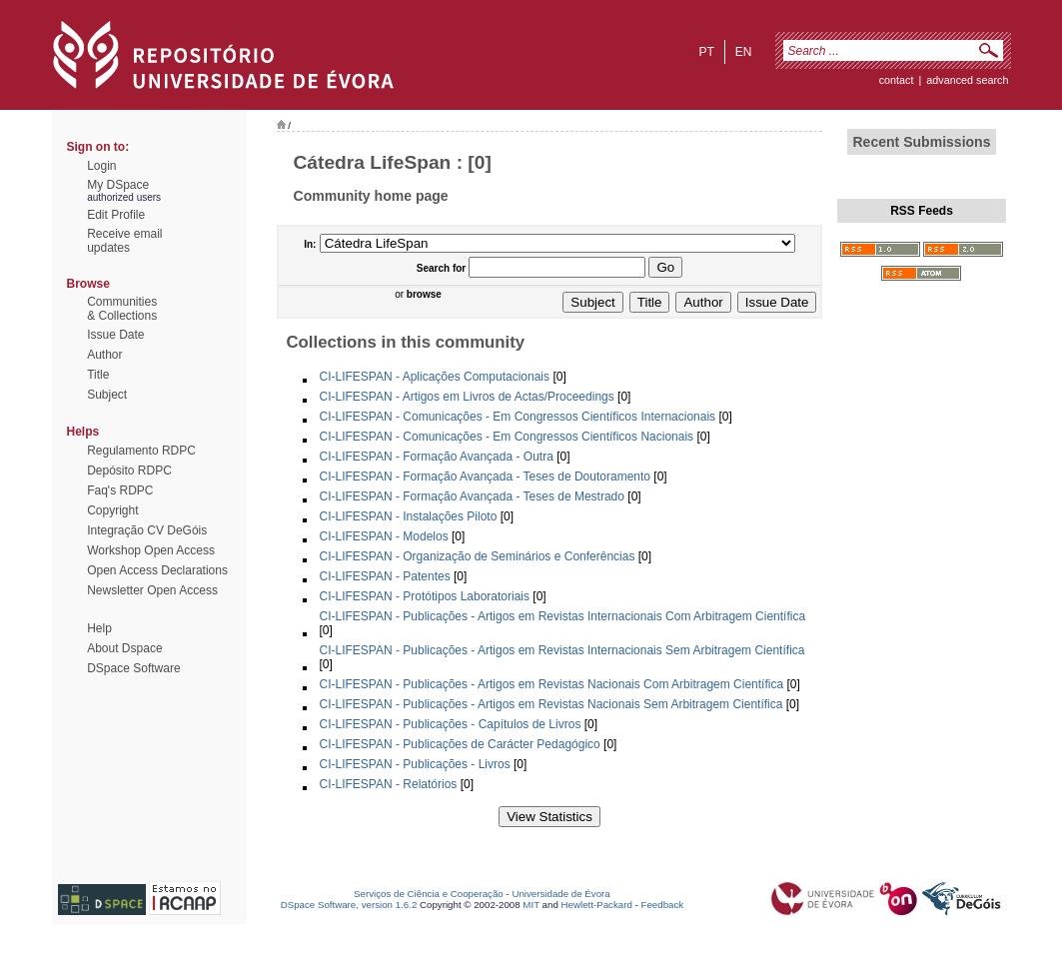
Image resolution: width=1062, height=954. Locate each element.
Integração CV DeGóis (147, 530)
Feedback (661, 904)
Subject (107, 395)
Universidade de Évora (560, 893)
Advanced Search (967, 80)
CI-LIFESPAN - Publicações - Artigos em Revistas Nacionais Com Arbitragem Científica (552, 684)
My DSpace (118, 185)
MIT (531, 904)
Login (101, 166)
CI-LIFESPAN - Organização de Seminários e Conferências (477, 556)
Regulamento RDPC (141, 451)
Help (99, 628)
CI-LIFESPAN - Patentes (385, 576)
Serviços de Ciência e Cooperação (429, 893)
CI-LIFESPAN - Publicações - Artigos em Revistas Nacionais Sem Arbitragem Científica (551, 704)
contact (896, 80)
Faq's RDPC (120, 490)
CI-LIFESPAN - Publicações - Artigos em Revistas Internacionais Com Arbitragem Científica (563, 616)
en (743, 52)
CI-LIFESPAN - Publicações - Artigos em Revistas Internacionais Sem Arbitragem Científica (562, 650)
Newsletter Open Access (152, 590)
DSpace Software (133, 668)
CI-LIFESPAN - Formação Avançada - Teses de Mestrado (472, 496)
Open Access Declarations (157, 570)
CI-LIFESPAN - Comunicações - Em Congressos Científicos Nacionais (507, 437)
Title (98, 375)
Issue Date (115, 335)
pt (705, 52)
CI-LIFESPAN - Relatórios (389, 784)
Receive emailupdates (124, 241)
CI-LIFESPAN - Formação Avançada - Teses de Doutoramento (485, 476)
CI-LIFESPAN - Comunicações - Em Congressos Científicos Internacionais (518, 417)
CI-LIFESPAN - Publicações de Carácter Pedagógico (460, 744)
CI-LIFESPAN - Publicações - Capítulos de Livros (450, 724)
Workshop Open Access (151, 550)
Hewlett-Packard (596, 904)
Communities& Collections (122, 309)
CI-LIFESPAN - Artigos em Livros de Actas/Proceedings (467, 397)
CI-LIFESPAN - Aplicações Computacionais (435, 377)
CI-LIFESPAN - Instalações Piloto (409, 516)
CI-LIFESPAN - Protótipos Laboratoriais (425, 596)
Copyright (112, 510)
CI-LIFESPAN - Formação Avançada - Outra (436, 457)
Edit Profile (116, 215)
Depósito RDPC (129, 470)
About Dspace (124, 648)
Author (104, 355)
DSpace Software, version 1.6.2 (349, 904)
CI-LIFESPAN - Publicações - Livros (415, 764)
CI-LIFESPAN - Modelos (384, 536)
